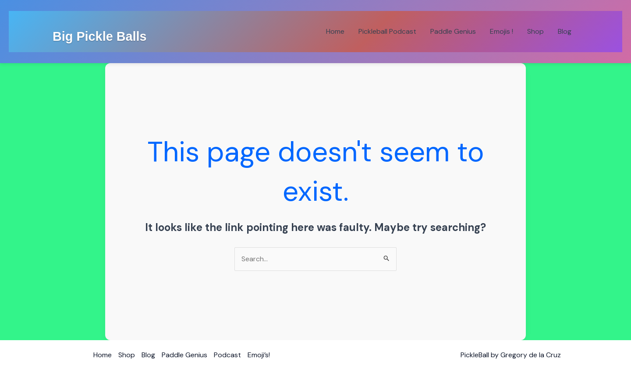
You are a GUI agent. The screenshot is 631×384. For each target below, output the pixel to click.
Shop (535, 31)
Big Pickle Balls (99, 36)
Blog (564, 31)
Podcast (227, 354)
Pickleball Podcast (387, 31)
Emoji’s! (259, 354)
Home (335, 31)
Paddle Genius (453, 31)
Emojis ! (501, 31)
